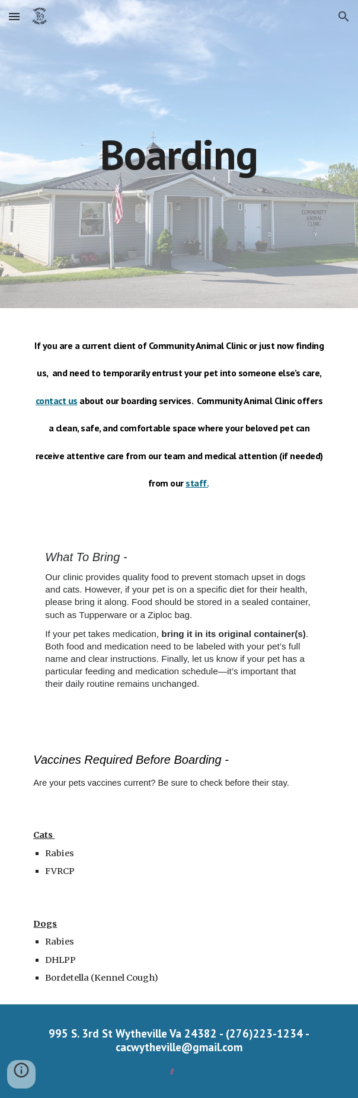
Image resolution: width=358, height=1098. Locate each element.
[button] (14, 16)
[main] (178, 154)
